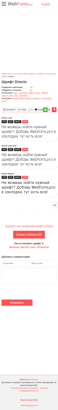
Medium (44, 93)
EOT (10, 122)
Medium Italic (7, 96)
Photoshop (43, 247)
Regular (32, 93)
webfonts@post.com (29, 405)
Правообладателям (29, 400)
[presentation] (25, 292)
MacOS (24, 247)
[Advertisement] (29, 40)
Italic (38, 93)
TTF (4, 122)
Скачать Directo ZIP (29, 234)
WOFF (17, 122)
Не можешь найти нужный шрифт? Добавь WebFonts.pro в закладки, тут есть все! (29, 132)
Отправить (17, 302)
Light (15, 93)
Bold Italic (23, 96)
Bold (16, 96)
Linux (33, 247)
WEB (25, 122)
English (45, 4)
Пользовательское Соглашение (24, 388)
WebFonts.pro (32, 380)
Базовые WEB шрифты (22, 98)
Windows (14, 247)
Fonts (20, 4)
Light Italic (23, 93)
